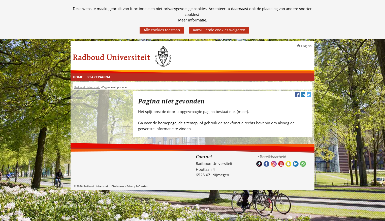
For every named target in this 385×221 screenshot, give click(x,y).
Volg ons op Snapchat (288, 164)
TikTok (259, 164)
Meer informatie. (192, 19)
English (306, 46)
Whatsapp (303, 164)
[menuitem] (78, 77)
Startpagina (98, 77)
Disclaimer (117, 186)
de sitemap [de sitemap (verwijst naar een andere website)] (188, 122)
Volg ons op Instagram (274, 164)
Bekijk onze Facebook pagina (266, 164)
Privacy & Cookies (137, 186)
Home (78, 77)
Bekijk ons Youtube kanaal (281, 164)
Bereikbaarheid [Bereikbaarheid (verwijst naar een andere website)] (273, 156)
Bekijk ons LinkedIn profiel (296, 164)
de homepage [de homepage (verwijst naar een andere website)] (164, 122)
